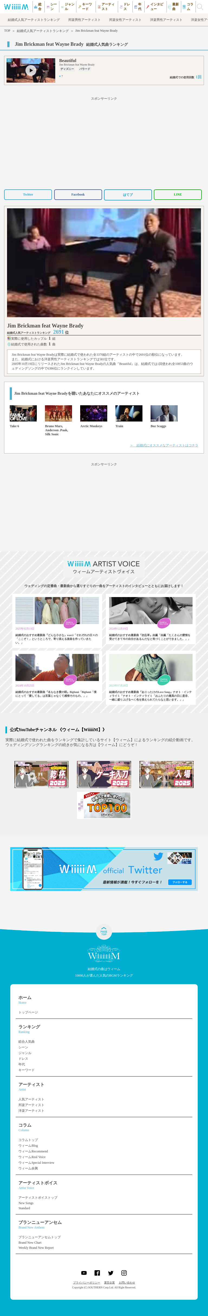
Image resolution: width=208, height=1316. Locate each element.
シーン (23, 1047)
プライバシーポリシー (86, 1282)
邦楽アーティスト (31, 1105)
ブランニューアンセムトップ (39, 1237)
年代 (21, 1064)
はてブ (128, 195)
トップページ (28, 1012)
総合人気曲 (26, 1041)
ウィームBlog (28, 1146)
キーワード (26, 1070)
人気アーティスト (31, 1099)
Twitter (28, 194)
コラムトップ (28, 1140)
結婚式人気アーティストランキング (43, 31)
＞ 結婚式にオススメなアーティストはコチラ (164, 445)
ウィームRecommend (33, 1151)
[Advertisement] (104, 142)
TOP (7, 31)
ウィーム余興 (28, 1168)
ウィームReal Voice (32, 1157)
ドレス (23, 1059)
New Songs (25, 1203)
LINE (178, 194)
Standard (24, 1208)
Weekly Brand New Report (36, 1248)
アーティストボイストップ (37, 1198)
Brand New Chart (29, 1242)
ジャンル (24, 1053)
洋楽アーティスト (31, 1111)
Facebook (77, 194)
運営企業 (109, 1282)
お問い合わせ (127, 1282)
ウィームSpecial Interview (36, 1163)
